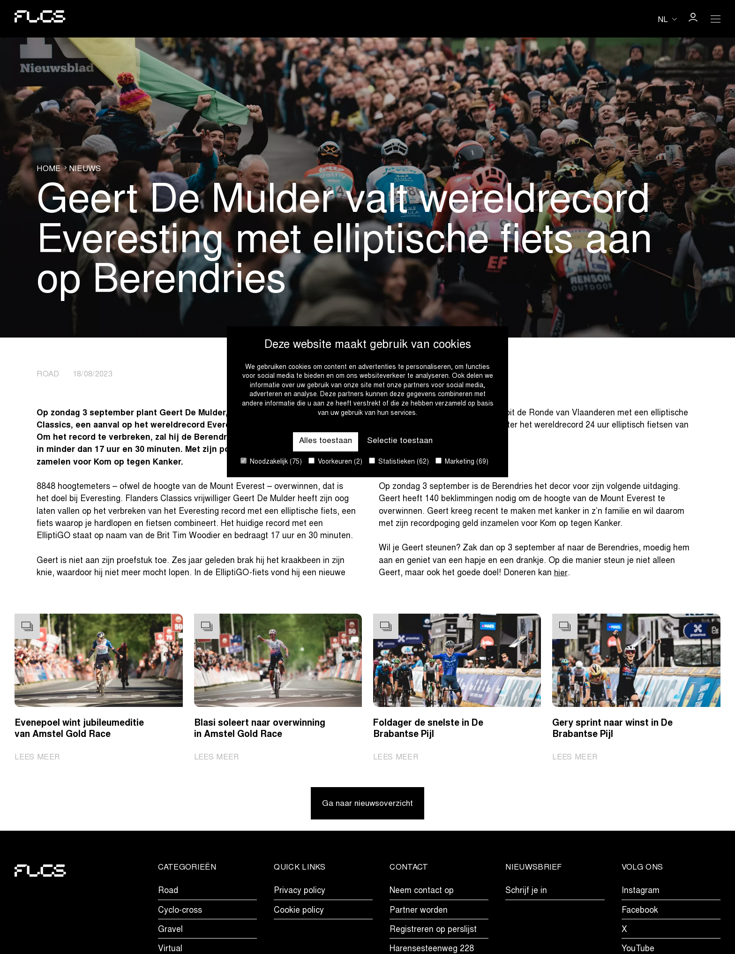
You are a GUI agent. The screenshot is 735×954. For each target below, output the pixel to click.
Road (168, 892)
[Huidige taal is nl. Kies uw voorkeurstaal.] (667, 19)
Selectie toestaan (401, 441)
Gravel (170, 931)
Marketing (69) (461, 462)
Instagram (641, 892)
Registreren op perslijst (433, 931)
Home (48, 169)
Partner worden (419, 912)
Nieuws (85, 169)
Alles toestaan (325, 441)
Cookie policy (299, 912)
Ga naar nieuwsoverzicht (367, 805)
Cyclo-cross (180, 912)
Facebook (640, 912)
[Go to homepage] (40, 18)
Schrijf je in (526, 892)
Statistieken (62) (399, 462)
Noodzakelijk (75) (271, 462)
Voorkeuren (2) (335, 462)
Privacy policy (299, 892)
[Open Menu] (715, 19)
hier (561, 573)
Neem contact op (422, 892)
